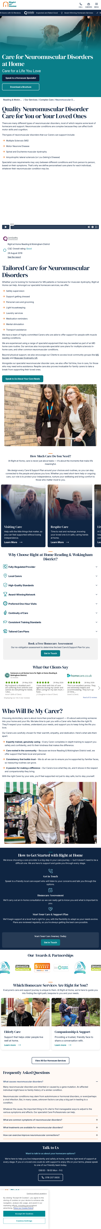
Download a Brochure (20, 87)
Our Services (31, 99)
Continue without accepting (37, 1193)
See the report (14, 257)
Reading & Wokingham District (18, 99)
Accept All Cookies (24, 1214)
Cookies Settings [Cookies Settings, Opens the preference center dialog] (24, 1221)
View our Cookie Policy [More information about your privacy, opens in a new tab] (23, 1208)
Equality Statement (13, 1223)
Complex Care (46, 99)
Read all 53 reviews (90, 697)
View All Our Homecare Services (50, 1060)
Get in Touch (50, 653)
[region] (24, 1209)
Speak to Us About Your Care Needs (23, 378)
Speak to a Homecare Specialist (21, 78)
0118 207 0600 (51, 1177)
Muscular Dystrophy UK (25, 358)
